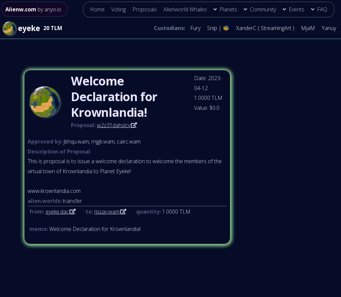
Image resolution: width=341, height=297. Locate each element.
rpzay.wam (107, 211)
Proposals (145, 9)
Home (97, 9)
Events (296, 9)
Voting (118, 9)
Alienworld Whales (185, 9)
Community (263, 9)
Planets (228, 9)
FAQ (322, 9)
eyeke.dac (57, 211)
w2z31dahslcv (113, 125)
